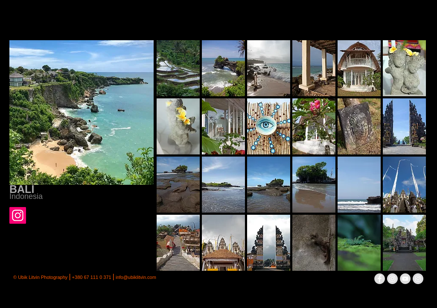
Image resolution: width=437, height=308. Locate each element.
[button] (178, 68)
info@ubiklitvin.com (136, 277)
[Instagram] (17, 215)
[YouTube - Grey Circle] (405, 278)
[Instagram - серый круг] (392, 278)
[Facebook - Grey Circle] (379, 278)
